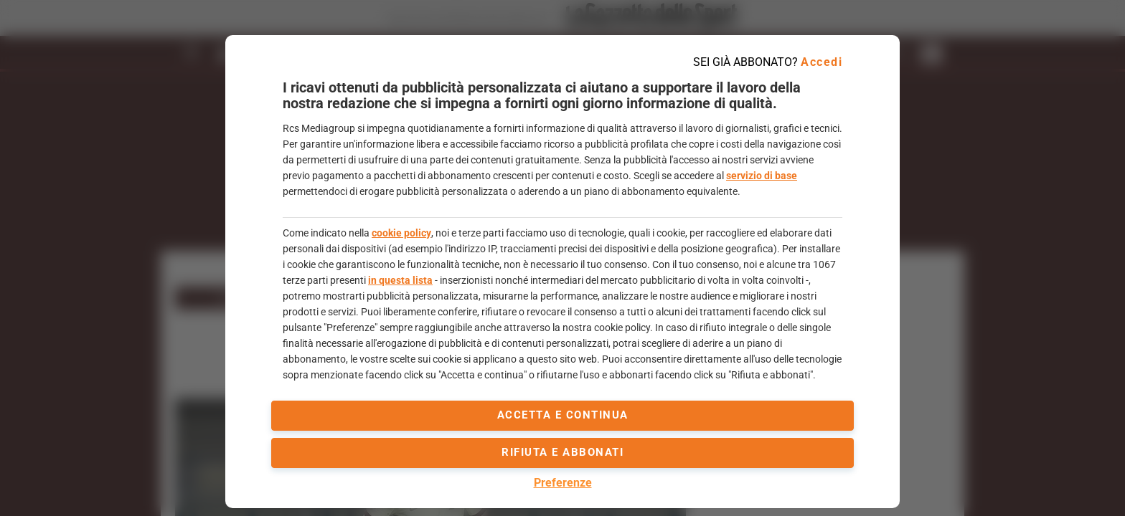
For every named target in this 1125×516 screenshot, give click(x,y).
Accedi (821, 62)
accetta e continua (563, 414)
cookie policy (401, 233)
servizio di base (761, 175)
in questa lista (400, 280)
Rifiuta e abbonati (562, 452)
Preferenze (563, 482)
